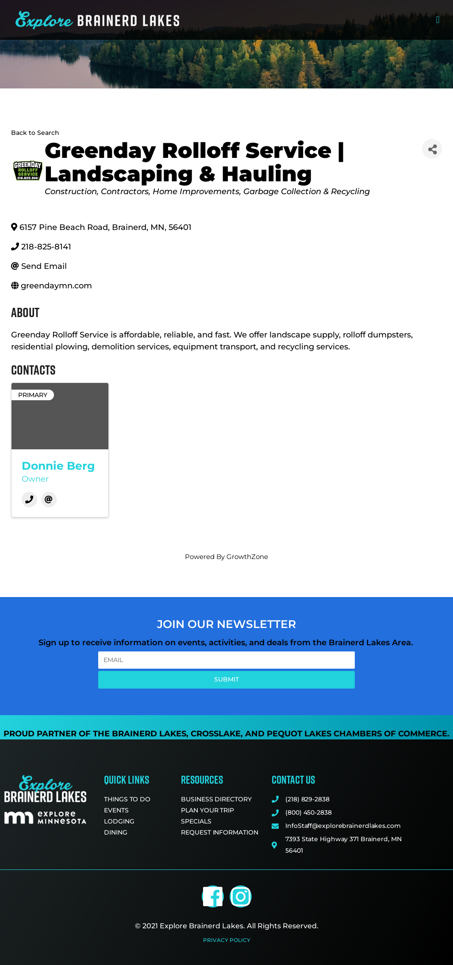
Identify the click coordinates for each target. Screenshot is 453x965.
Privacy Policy (226, 940)
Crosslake (216, 734)
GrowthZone (247, 556)
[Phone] (29, 499)
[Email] (49, 499)
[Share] (432, 149)
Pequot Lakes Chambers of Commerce (357, 734)
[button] (438, 20)
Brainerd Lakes (149, 734)
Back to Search (35, 132)
